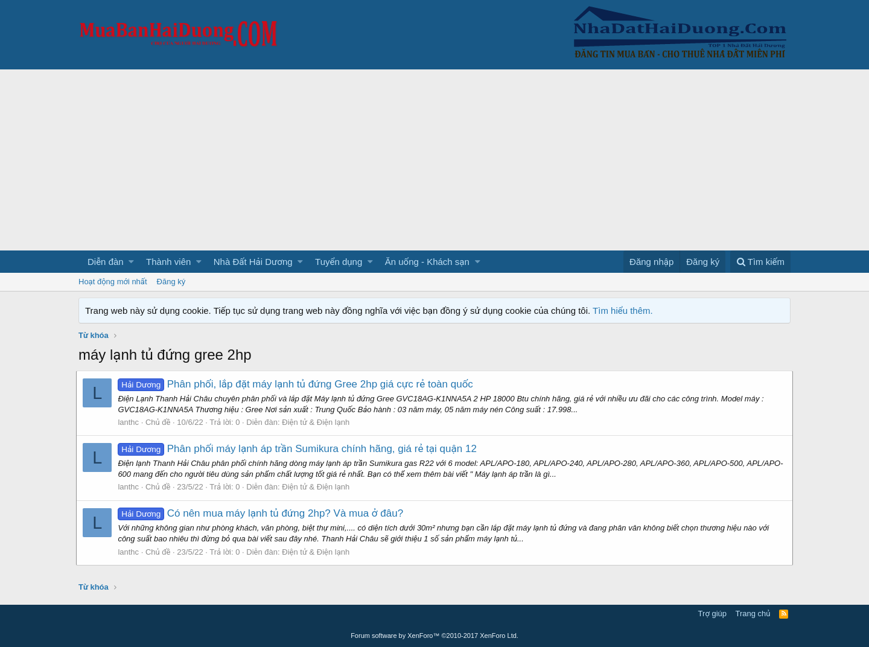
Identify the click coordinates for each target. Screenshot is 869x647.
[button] (131, 261)
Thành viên (168, 262)
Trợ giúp (712, 613)
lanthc (130, 422)
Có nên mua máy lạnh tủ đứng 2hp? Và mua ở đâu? (263, 513)
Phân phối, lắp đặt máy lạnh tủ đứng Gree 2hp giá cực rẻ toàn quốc (297, 384)
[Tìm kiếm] (760, 261)
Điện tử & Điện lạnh (318, 422)
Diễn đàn (106, 262)
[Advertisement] (434, 159)
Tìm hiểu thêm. (623, 310)
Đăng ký (171, 281)
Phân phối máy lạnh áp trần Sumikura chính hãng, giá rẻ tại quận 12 (299, 448)
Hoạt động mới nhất (112, 281)
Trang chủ (753, 613)
